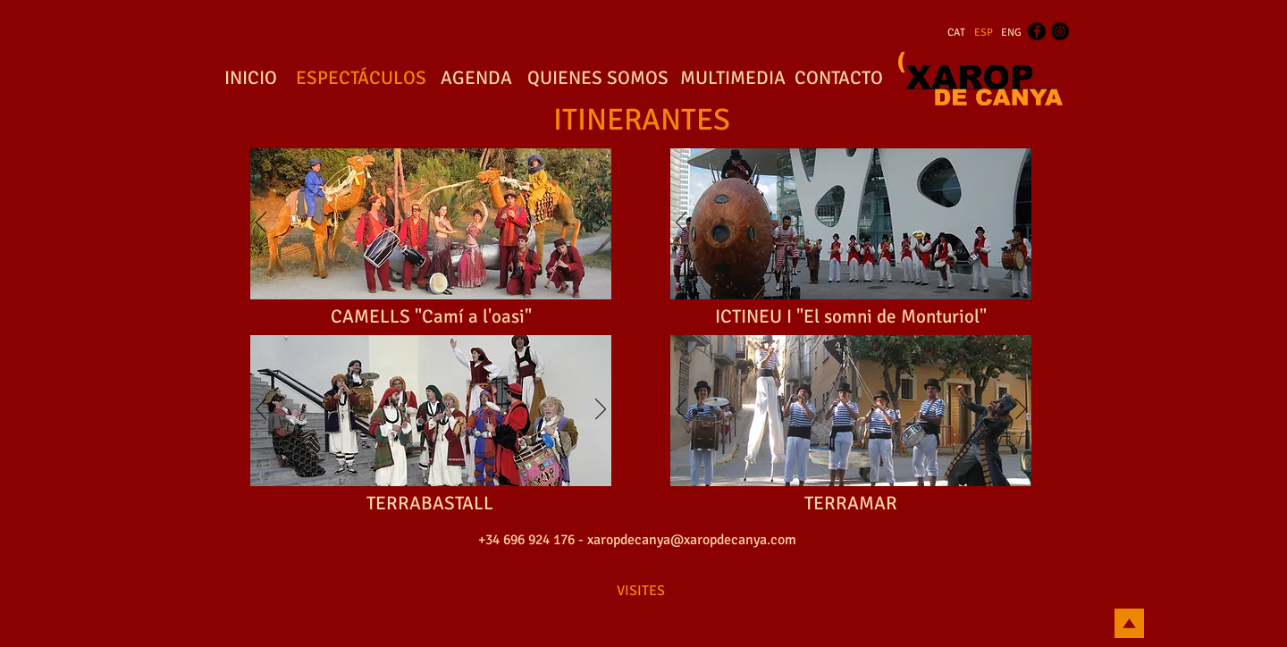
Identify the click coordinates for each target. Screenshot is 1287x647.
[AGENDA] (476, 79)
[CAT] (956, 33)
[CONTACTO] (838, 79)
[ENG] (1011, 33)
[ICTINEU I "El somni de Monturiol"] (851, 317)
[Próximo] (600, 223)
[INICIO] (250, 79)
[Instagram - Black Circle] (1060, 31)
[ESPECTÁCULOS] (360, 79)
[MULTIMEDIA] (732, 79)
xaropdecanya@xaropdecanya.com (691, 540)
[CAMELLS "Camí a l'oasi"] (431, 317)
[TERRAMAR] (850, 504)
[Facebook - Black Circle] (1037, 31)
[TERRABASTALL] (429, 504)
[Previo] (261, 223)
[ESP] (983, 33)
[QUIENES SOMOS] (598, 79)
